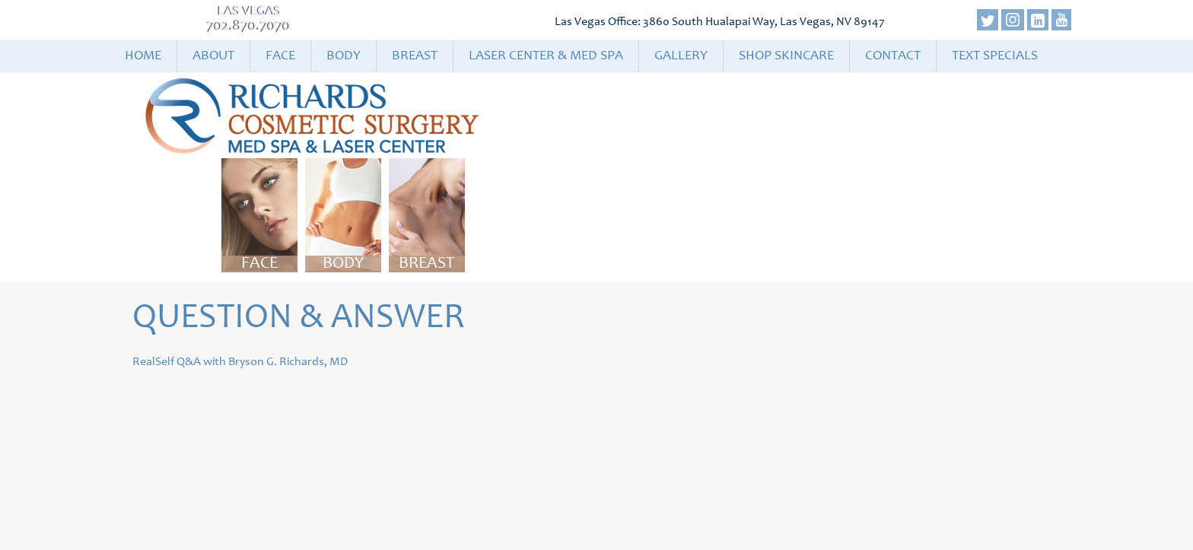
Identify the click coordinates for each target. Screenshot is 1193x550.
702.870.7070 (249, 26)
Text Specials (995, 56)
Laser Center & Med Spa (546, 56)
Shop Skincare (786, 56)
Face (280, 56)
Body (343, 56)
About (213, 56)
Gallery (681, 56)
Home (143, 56)
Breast (414, 56)
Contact (893, 56)
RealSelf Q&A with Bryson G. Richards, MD (240, 362)
